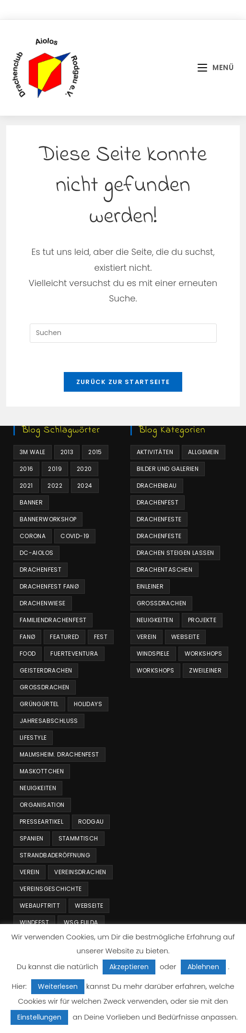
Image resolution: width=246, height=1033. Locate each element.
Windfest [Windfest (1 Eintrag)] (34, 922)
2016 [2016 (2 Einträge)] (27, 469)
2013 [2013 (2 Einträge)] (67, 452)
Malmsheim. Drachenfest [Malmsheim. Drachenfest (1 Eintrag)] (59, 754)
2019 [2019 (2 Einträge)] (55, 469)
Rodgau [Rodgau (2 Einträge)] (91, 821)
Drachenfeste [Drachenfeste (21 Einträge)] (159, 519)
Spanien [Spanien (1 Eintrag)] (32, 838)
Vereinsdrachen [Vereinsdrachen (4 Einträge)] (80, 872)
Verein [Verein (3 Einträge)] (29, 872)
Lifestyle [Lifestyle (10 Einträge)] (33, 737)
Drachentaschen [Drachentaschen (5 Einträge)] (165, 569)
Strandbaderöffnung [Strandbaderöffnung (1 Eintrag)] (55, 855)
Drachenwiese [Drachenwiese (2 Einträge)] (43, 603)
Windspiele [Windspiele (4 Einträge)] (153, 653)
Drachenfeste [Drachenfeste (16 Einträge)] (159, 536)
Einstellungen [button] (39, 1017)
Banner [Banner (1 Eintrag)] (31, 502)
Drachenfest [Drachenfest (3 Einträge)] (157, 502)
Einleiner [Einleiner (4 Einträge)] (150, 586)
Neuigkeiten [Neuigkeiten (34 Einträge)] (155, 620)
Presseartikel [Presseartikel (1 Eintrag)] (41, 821)
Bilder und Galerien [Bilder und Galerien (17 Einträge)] (168, 469)
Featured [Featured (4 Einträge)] (64, 637)
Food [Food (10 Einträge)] (28, 653)
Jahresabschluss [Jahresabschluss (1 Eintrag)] (49, 721)
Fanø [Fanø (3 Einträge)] (27, 637)
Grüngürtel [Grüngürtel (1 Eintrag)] (39, 704)
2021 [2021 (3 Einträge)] (26, 485)
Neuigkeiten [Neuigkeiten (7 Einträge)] (38, 788)
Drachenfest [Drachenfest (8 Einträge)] (40, 569)
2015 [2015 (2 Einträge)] (95, 452)
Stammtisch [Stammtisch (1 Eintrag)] (78, 838)
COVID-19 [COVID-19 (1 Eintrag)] (74, 536)
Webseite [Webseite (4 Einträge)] (89, 905)
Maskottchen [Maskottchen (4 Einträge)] (42, 771)
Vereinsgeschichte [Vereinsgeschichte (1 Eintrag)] (51, 889)
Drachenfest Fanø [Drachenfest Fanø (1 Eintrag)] (49, 586)
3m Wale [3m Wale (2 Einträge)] (33, 452)
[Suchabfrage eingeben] (123, 333)
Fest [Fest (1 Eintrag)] (101, 637)
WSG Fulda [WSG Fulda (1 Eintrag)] (81, 922)
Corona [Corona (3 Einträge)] (33, 536)
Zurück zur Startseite (123, 381)
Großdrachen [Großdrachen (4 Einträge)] (45, 687)
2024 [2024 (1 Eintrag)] (85, 485)
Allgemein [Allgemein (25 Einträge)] (203, 452)
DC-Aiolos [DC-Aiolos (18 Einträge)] (37, 553)
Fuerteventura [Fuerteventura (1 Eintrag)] (74, 653)
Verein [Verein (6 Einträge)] (146, 637)
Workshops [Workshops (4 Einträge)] (204, 653)
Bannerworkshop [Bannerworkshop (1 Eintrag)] (48, 519)
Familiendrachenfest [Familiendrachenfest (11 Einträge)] (53, 620)
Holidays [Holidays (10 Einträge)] (88, 704)
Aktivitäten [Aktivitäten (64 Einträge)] (155, 452)
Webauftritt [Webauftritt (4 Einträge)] (40, 905)
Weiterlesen (58, 986)
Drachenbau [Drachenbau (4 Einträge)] (157, 485)
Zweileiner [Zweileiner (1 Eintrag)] (205, 670)
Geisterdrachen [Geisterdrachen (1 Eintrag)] (46, 670)
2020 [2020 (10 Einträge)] (84, 469)
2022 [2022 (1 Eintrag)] (54, 485)
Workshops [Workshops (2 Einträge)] (156, 670)
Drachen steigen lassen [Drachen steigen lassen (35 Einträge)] (175, 553)
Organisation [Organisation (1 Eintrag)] (42, 805)
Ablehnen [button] (203, 967)
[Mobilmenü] (216, 67)
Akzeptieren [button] (129, 967)
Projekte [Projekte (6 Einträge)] (202, 620)
